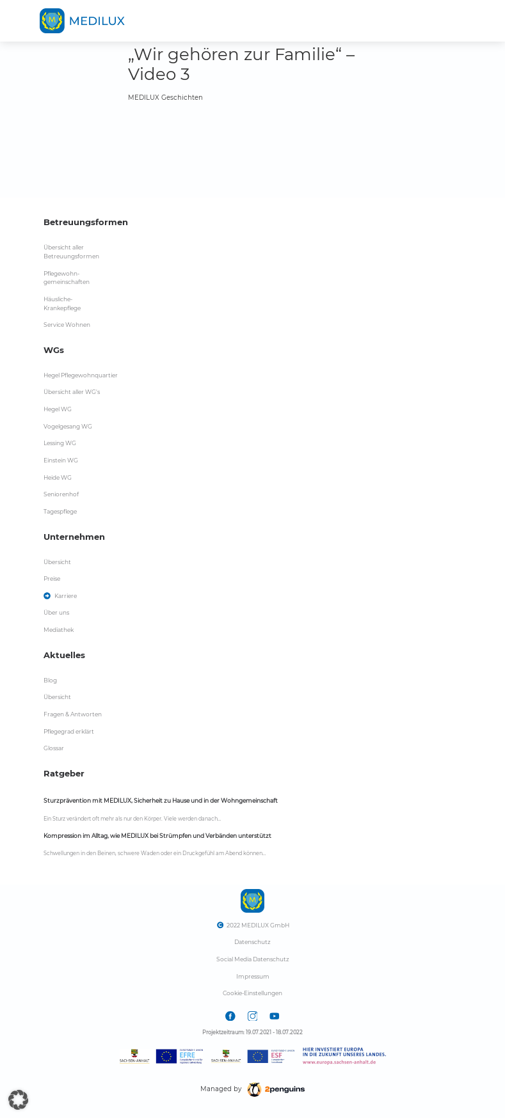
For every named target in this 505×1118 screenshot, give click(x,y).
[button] (18, 1100)
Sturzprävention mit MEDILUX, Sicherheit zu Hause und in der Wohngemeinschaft (161, 800)
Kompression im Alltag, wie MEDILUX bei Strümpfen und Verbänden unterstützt (157, 835)
